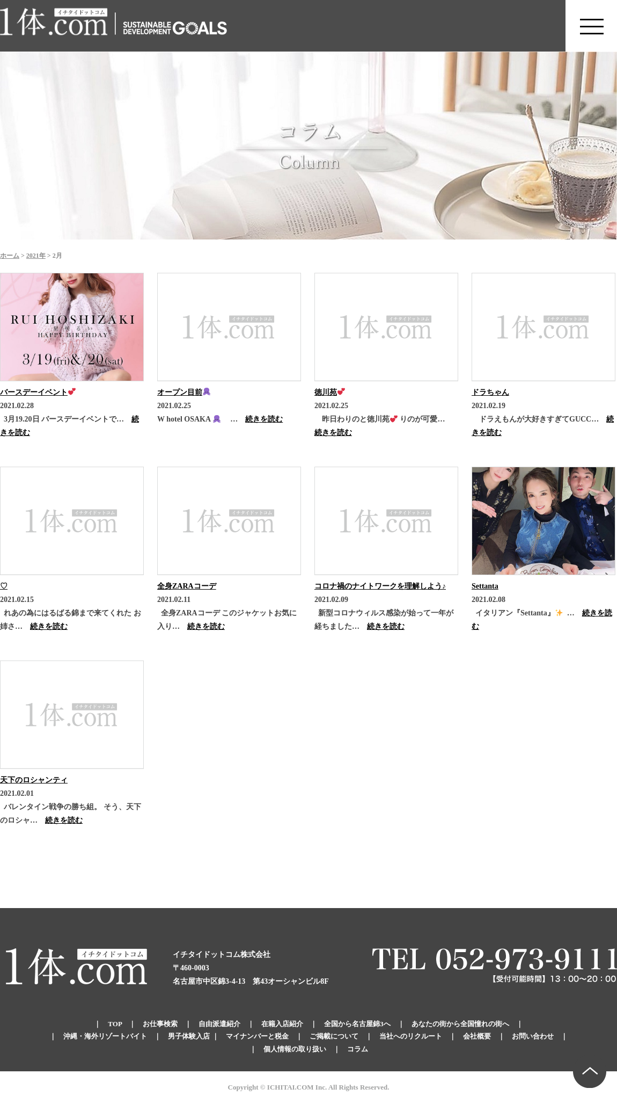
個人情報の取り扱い (294, 1049)
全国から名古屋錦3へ (357, 1024)
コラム (357, 1049)
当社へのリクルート (410, 1036)
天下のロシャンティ (34, 780)
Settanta (485, 586)
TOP (115, 1024)
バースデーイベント (38, 392)
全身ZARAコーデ (186, 586)
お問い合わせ (533, 1036)
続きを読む (264, 419)
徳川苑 (329, 392)
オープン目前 (183, 392)
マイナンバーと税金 (257, 1036)
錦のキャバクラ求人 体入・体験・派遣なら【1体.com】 (54, 26)
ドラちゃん (490, 392)
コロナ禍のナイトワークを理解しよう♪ (380, 586)
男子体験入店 (189, 1036)
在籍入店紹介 (282, 1024)
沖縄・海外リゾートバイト (105, 1036)
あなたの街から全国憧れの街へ (460, 1024)
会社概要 (477, 1036)
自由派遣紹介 (219, 1024)
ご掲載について (334, 1036)
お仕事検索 (160, 1024)
